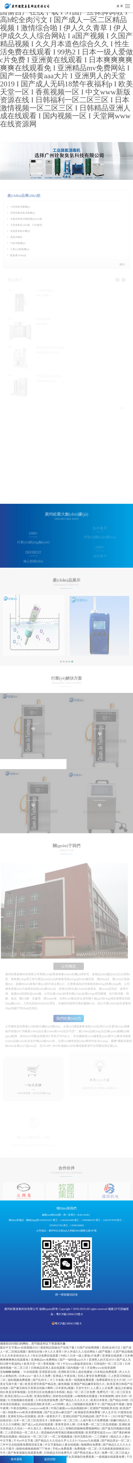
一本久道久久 (34, 1428)
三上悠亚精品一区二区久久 (22, 1432)
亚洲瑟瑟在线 (48, 1371)
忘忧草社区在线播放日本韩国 (46, 1392)
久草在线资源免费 (47, 1400)
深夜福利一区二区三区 (64, 1420)
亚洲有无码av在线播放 (22, 1416)
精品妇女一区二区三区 (33, 1436)
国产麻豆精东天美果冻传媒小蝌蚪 (32, 1388)
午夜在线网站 (19, 1408)
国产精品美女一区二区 (116, 1440)
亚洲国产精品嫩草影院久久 (88, 1384)
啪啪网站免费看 (91, 1444)
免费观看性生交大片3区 (111, 1379)
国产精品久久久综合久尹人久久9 (56, 1440)
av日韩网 (58, 1404)
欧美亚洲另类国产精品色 (41, 1384)
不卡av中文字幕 (23, 1440)
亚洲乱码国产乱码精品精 (79, 1416)
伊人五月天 (109, 1412)
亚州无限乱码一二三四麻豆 (91, 1436)
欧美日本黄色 (99, 1400)
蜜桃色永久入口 (54, 1428)
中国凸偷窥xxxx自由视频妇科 (69, 1408)
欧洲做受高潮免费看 (88, 1412)
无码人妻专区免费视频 (92, 1375)
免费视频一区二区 (86, 1448)
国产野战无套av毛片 (87, 1452)
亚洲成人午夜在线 (64, 1375)
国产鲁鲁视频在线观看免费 (25, 1452)
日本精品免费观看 (106, 1371)
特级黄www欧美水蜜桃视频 (25, 1412)
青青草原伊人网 (65, 1424)
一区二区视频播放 (61, 1436)
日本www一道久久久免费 (35, 1375)
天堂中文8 (82, 1388)
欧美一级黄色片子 (50, 1416)
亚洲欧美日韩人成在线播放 (75, 1371)
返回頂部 (50, 1459)
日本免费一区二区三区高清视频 (97, 1424)
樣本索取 (16, 1459)
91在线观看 (31, 1371)
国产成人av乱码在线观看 (38, 1424)
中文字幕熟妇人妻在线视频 (62, 1444)
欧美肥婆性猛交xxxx (99, 1432)
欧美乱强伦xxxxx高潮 (19, 1396)
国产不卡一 (103, 1416)
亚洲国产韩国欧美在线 (104, 1408)
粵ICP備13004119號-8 (69, 1314)
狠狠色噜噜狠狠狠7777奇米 (33, 1448)
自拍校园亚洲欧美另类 (36, 1404)
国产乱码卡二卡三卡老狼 (49, 1379)
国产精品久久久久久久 (74, 1400)
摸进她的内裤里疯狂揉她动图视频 (63, 1432)
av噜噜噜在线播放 (86, 1396)
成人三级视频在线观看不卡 (83, 1404)
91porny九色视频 (89, 1440)
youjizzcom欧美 (39, 1408)
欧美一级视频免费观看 (80, 1379)
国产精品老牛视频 (113, 1404)
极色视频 (64, 1384)
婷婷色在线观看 (63, 1396)
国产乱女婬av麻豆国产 (58, 1412)
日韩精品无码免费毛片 (58, 1452)
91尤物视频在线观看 (21, 1400)
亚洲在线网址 (43, 1396)
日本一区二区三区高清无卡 (30, 1420)
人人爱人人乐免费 (102, 1388)
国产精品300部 (119, 1400)
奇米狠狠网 (106, 1396)
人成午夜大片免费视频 (94, 1420)
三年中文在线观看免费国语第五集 (22, 1444)
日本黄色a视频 (64, 1388)
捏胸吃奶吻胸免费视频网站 (83, 1428)
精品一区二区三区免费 (81, 1392)
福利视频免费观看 (19, 1379)
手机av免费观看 (62, 1448)
